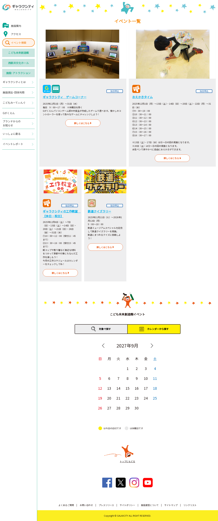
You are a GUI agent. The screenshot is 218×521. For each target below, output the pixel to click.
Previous (103, 345)
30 (137, 407)
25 (155, 398)
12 (100, 388)
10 (146, 378)
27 (109, 407)
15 (127, 388)
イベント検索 (18, 42)
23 (137, 398)
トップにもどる (127, 461)
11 (155, 378)
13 (109, 388)
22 (127, 398)
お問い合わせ (86, 505)
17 (146, 388)
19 (100, 398)
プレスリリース (106, 505)
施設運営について (150, 505)
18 (155, 388)
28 (118, 407)
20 (109, 398)
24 (146, 398)
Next (152, 345)
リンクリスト (190, 505)
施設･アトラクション (18, 73)
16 (137, 388)
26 (100, 407)
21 (118, 398)
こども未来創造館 (18, 52)
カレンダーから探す (158, 329)
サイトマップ (171, 505)
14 (118, 388)
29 (127, 407)
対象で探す (105, 329)
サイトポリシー (127, 505)
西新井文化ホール (18, 63)
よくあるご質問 (66, 505)
